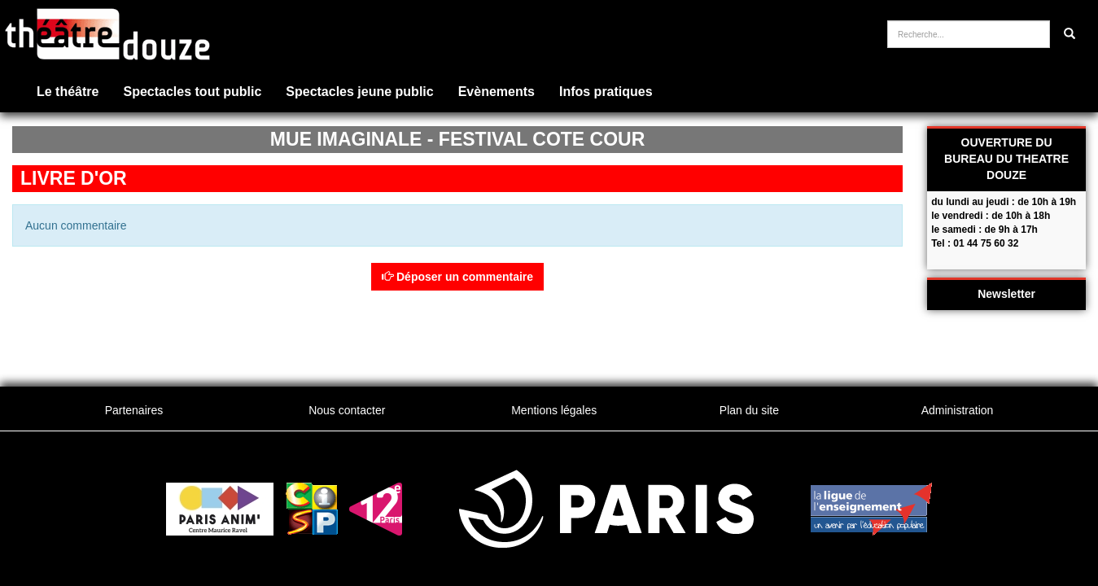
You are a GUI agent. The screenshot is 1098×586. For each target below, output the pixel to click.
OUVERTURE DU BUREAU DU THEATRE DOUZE (1006, 158)
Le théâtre (67, 91)
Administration (957, 410)
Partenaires (134, 410)
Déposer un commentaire (457, 276)
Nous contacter (346, 410)
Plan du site (749, 410)
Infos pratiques (606, 91)
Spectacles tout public (192, 91)
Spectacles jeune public (359, 91)
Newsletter (1006, 293)
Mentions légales (554, 410)
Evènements (496, 91)
